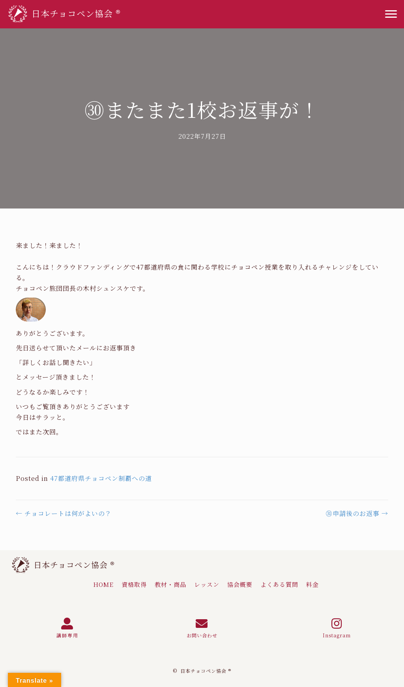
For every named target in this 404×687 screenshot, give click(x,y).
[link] (103, 584)
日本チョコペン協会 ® (74, 564)
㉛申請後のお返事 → (357, 513)
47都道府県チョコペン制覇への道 (101, 478)
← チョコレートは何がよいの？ (64, 513)
